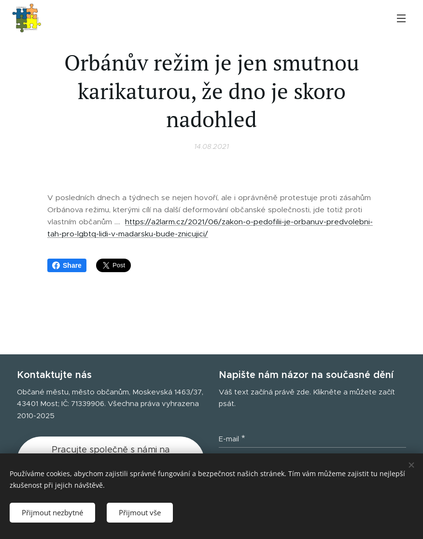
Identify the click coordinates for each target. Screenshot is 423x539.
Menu (401, 18)
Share (67, 265)
